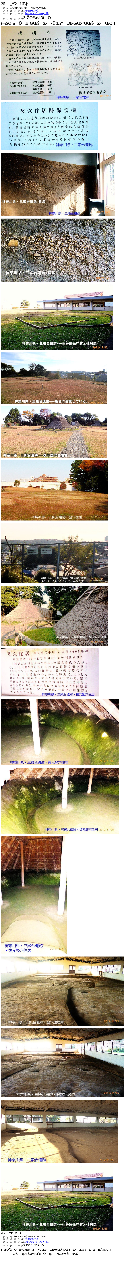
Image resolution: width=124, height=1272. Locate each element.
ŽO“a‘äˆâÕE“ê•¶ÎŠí (37, 13)
